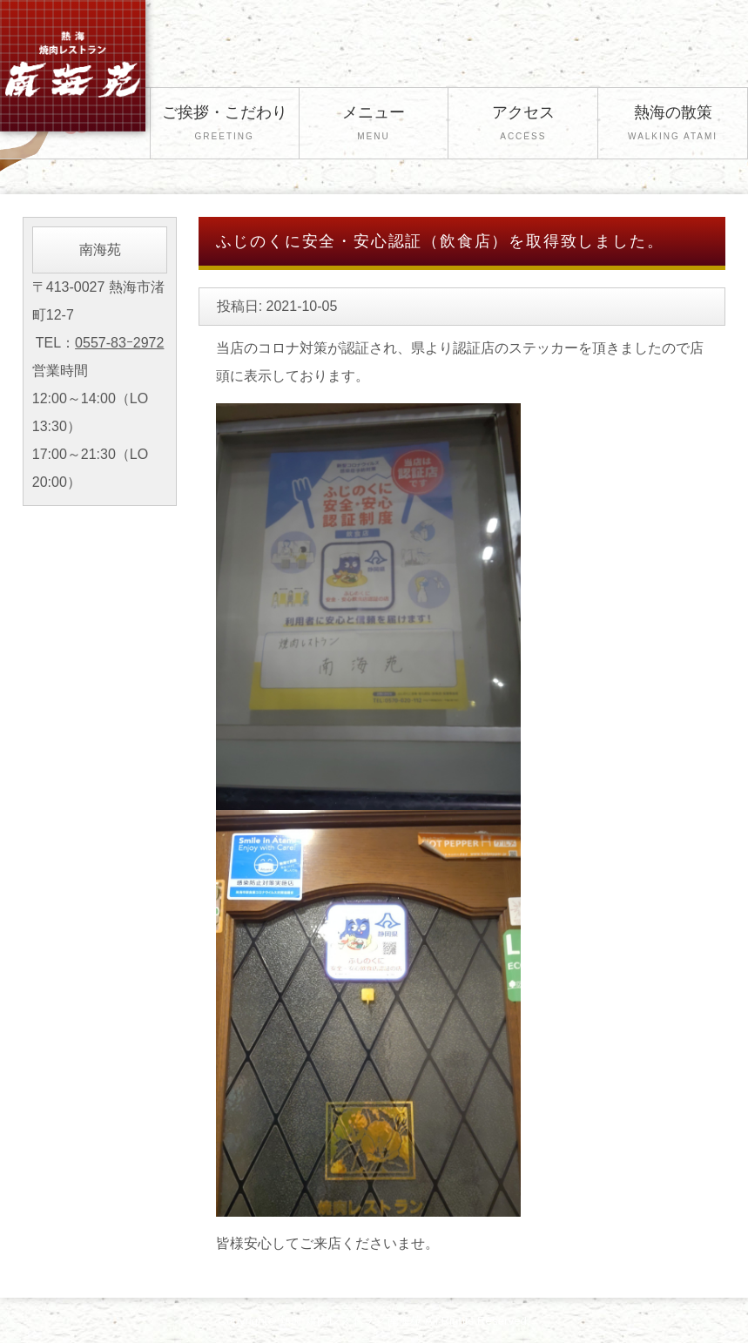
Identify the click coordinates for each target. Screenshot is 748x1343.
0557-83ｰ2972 (119, 342)
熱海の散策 (672, 124)
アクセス (522, 124)
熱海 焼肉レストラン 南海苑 (350, 1320)
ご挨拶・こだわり (225, 124)
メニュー (374, 124)
